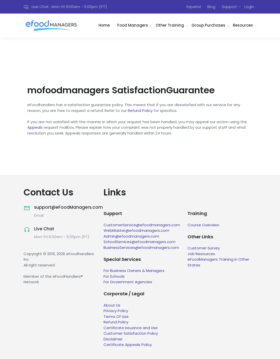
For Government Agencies (128, 282)
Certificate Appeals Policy (128, 344)
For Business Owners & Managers (134, 270)
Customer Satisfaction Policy (131, 333)
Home (104, 25)
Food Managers (132, 25)
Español (193, 6)
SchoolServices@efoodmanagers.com (139, 241)
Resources (243, 25)
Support (229, 6)
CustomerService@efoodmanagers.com (142, 225)
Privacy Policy (116, 311)
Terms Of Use (116, 316)
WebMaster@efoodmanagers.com (136, 230)
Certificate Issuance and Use (131, 327)
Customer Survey (204, 248)
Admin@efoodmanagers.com (131, 236)
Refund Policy (140, 110)
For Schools (114, 276)
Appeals (35, 127)
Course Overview (203, 225)
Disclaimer (113, 339)
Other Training (170, 25)
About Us (112, 305)
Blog (211, 6)
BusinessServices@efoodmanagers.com (141, 247)
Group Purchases (208, 25)
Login (249, 6)
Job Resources (201, 253)
